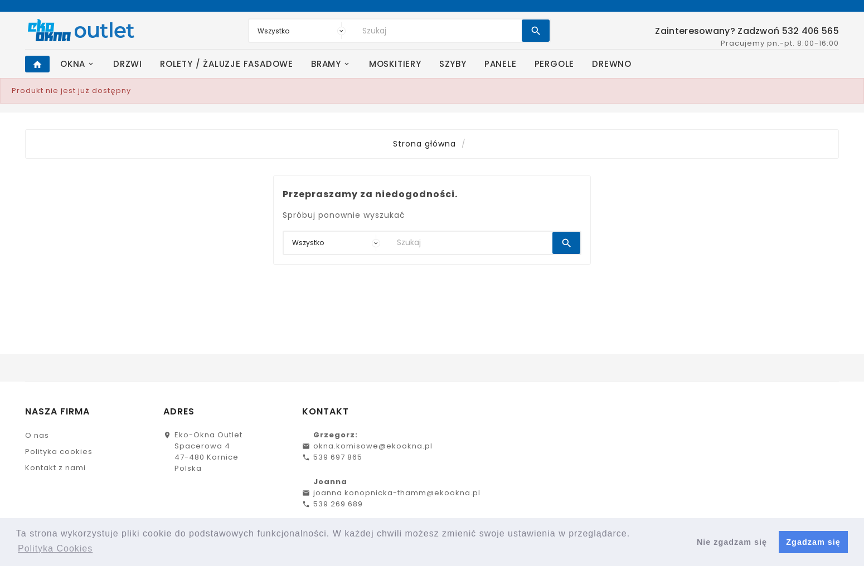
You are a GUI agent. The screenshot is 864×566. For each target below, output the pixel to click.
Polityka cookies (59, 451)
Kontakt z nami (55, 467)
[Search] (439, 30)
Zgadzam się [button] (813, 542)
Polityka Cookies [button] (55, 548)
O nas (37, 435)
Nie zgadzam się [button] (732, 542)
